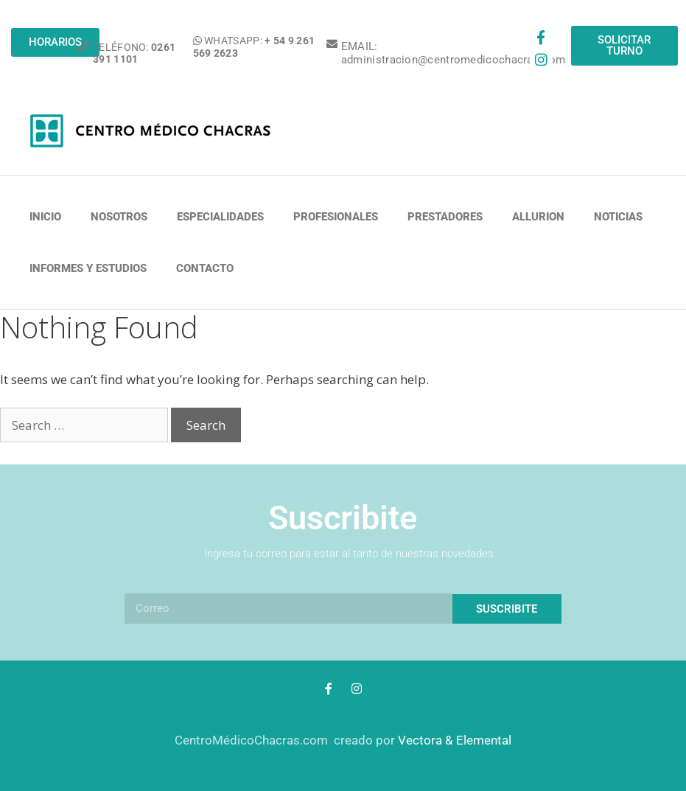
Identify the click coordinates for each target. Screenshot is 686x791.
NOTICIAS (618, 216)
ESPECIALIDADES (220, 216)
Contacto (205, 268)
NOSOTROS (119, 216)
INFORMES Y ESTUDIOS (88, 268)
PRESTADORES (445, 216)
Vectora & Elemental (454, 740)
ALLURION (538, 216)
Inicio (45, 216)
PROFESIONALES (335, 216)
